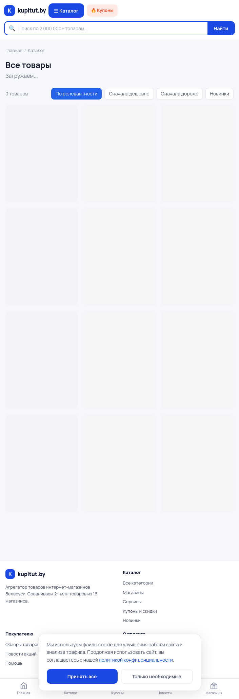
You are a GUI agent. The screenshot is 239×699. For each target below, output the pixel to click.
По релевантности (76, 93)
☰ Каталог (66, 10)
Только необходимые (156, 676)
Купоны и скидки (140, 611)
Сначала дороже (180, 93)
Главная (13, 50)
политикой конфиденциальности (136, 660)
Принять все (82, 676)
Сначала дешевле (129, 93)
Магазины (133, 592)
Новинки (219, 93)
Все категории (138, 583)
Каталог (36, 50)
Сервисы (132, 601)
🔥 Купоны (102, 10)
